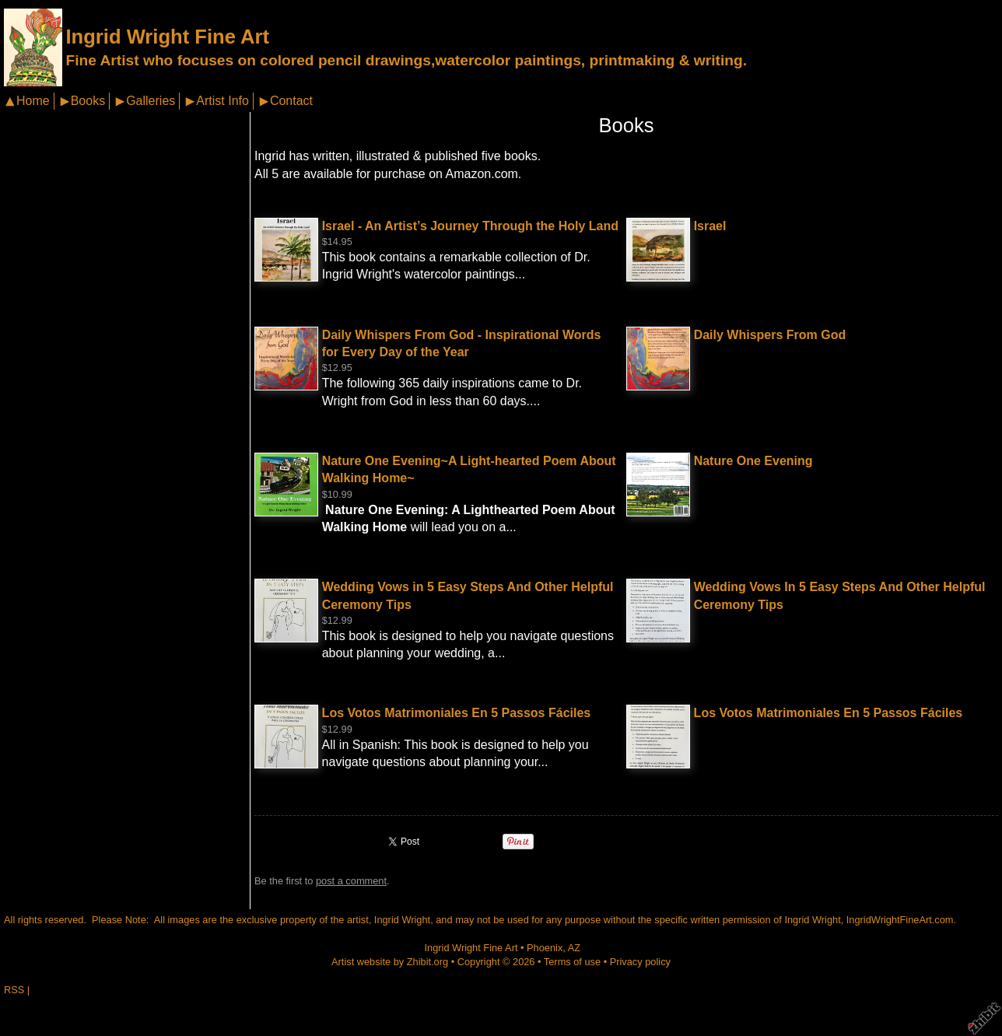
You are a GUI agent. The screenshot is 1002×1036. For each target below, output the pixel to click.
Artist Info (222, 100)
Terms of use (572, 962)
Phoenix (544, 948)
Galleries (150, 100)
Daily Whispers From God (770, 334)
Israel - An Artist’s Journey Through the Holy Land (470, 226)
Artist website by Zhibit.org (389, 962)
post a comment (351, 881)
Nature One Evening (753, 460)
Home (33, 100)
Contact (291, 100)
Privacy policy (640, 962)
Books (88, 100)
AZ (574, 948)
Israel (710, 226)
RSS (14, 990)
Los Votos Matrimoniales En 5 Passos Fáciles (456, 712)
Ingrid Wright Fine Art (167, 36)
